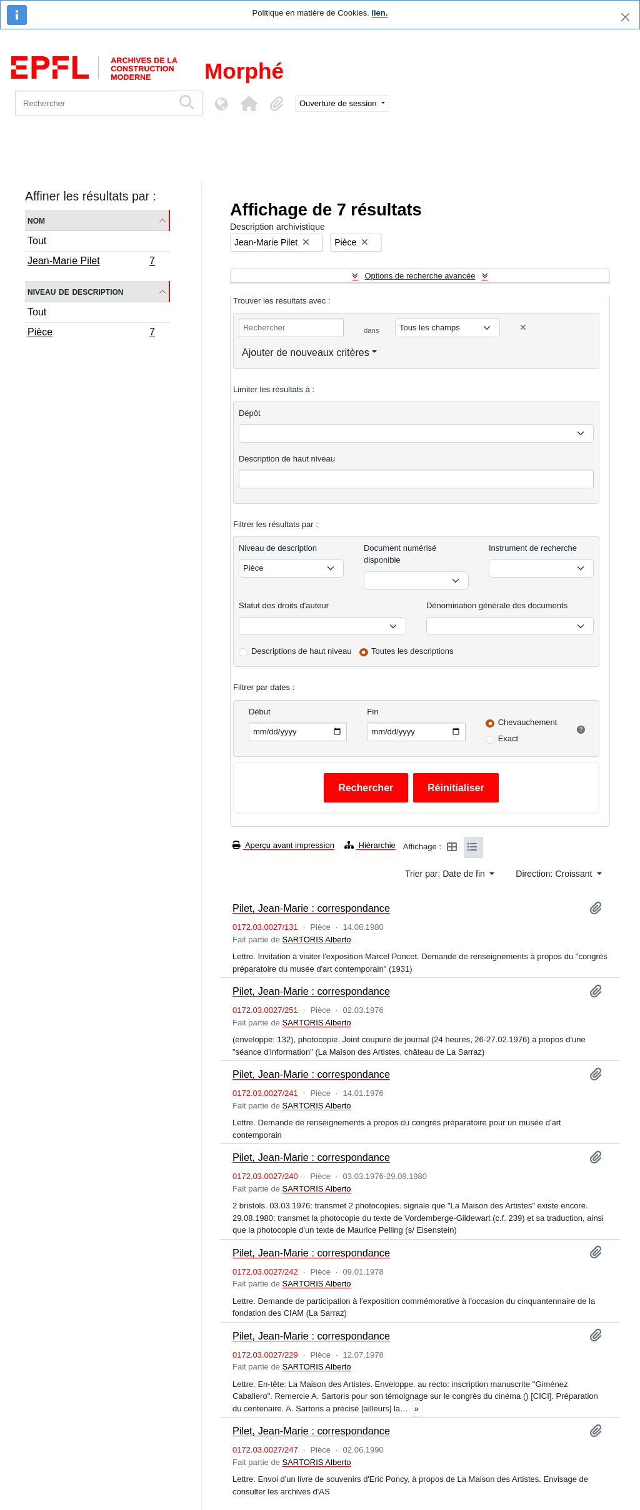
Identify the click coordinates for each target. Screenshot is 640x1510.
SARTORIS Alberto (316, 939)
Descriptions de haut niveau (301, 651)
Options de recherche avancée (419, 275)
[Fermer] (625, 17)
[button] (248, 103)
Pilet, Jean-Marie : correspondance (311, 908)
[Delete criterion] (523, 327)
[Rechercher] (94, 103)
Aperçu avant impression (283, 845)
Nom (36, 220)
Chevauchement (528, 722)
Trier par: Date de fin (446, 874)
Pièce (91, 333)
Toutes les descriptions (412, 651)
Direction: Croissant (555, 874)
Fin (372, 711)
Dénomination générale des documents (497, 605)
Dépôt (250, 413)
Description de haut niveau (287, 458)
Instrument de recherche (533, 548)
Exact (508, 738)
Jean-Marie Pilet (91, 262)
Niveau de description (75, 291)
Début (260, 711)
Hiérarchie (370, 845)
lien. (379, 12)
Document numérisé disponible (400, 554)
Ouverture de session (339, 103)
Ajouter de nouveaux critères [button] (305, 352)
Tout (37, 240)
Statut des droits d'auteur (284, 605)
